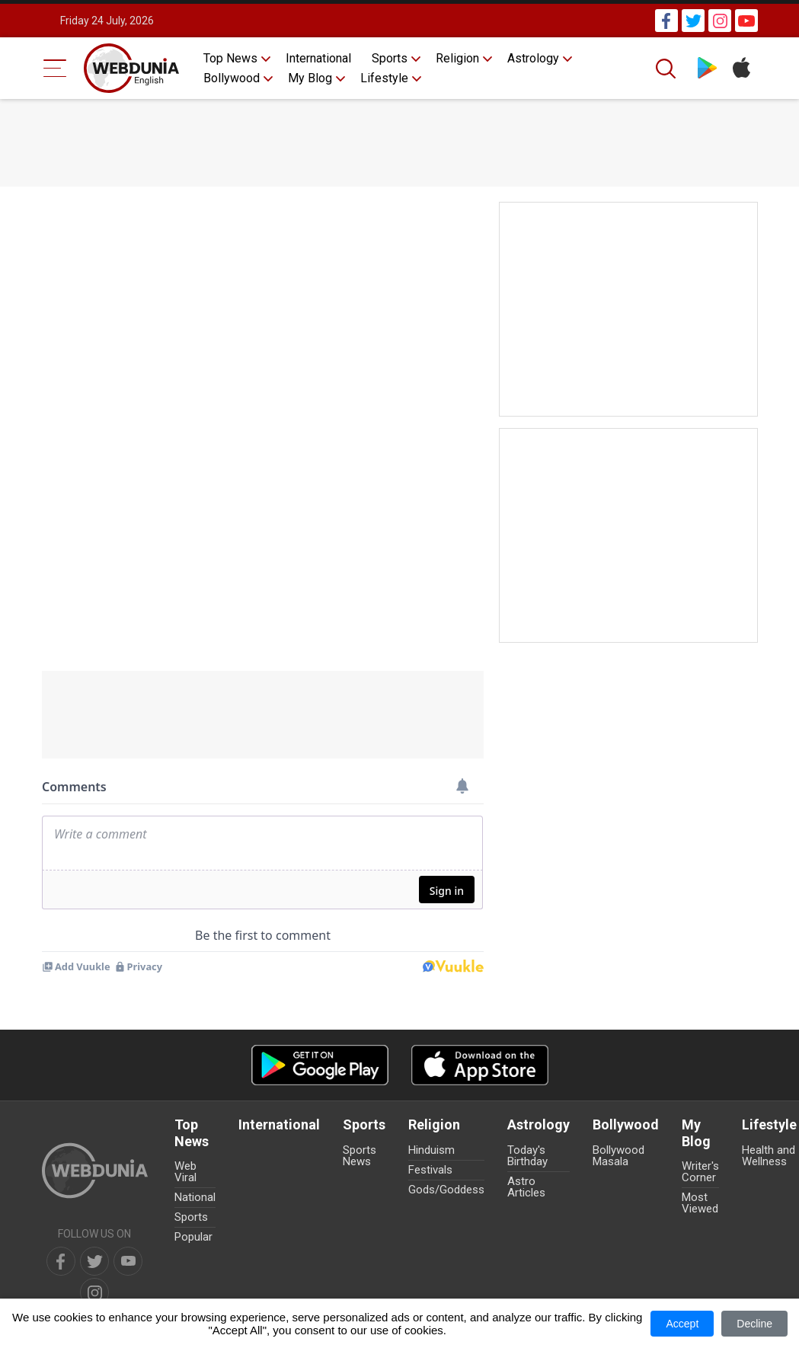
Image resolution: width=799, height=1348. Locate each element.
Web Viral (185, 1171)
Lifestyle (384, 78)
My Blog (310, 78)
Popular (193, 1237)
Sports (389, 58)
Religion (457, 58)
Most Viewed (700, 1202)
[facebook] (61, 1261)
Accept (682, 1324)
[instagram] (94, 1292)
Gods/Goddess (446, 1189)
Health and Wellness (768, 1155)
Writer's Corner (700, 1171)
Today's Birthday (527, 1155)
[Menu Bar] (55, 68)
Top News (230, 58)
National (195, 1197)
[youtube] (128, 1261)
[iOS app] (479, 1065)
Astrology (533, 58)
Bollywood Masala (618, 1155)
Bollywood (231, 78)
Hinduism (431, 1150)
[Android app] (319, 1065)
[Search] (667, 68)
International (318, 58)
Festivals (430, 1170)
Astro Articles (526, 1186)
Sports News (359, 1155)
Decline (754, 1324)
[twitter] (94, 1261)
